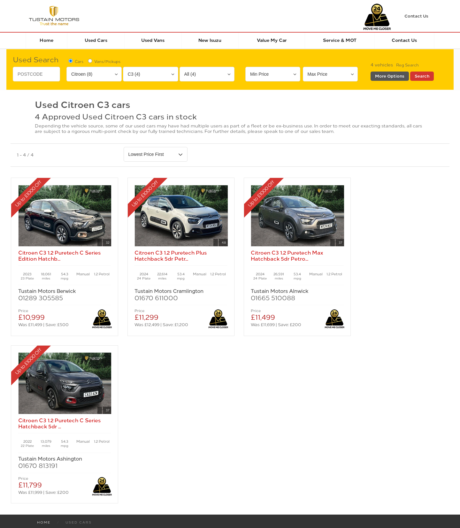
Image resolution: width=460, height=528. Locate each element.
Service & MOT (339, 40)
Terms (42, 446)
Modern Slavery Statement (217, 446)
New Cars (50, 369)
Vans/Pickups (103, 61)
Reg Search (407, 65)
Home (46, 40)
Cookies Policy (115, 446)
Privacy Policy (73, 446)
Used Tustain (127, 381)
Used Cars (96, 40)
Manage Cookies (159, 446)
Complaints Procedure (282, 446)
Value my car (272, 40)
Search (422, 76)
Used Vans (153, 40)
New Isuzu (209, 40)
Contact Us (404, 40)
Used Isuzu (125, 375)
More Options (389, 76)
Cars (75, 61)
